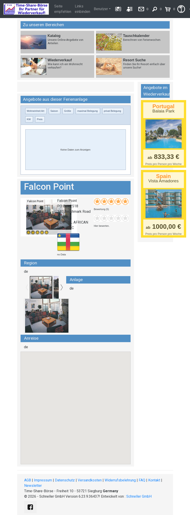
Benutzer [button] (101, 9)
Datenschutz (65, 480)
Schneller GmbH (139, 496)
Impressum (43, 480)
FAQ (142, 480)
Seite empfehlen (62, 9)
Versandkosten (90, 480)
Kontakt (154, 480)
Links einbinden (82, 9)
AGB (27, 480)
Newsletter (33, 485)
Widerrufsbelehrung (120, 480)
